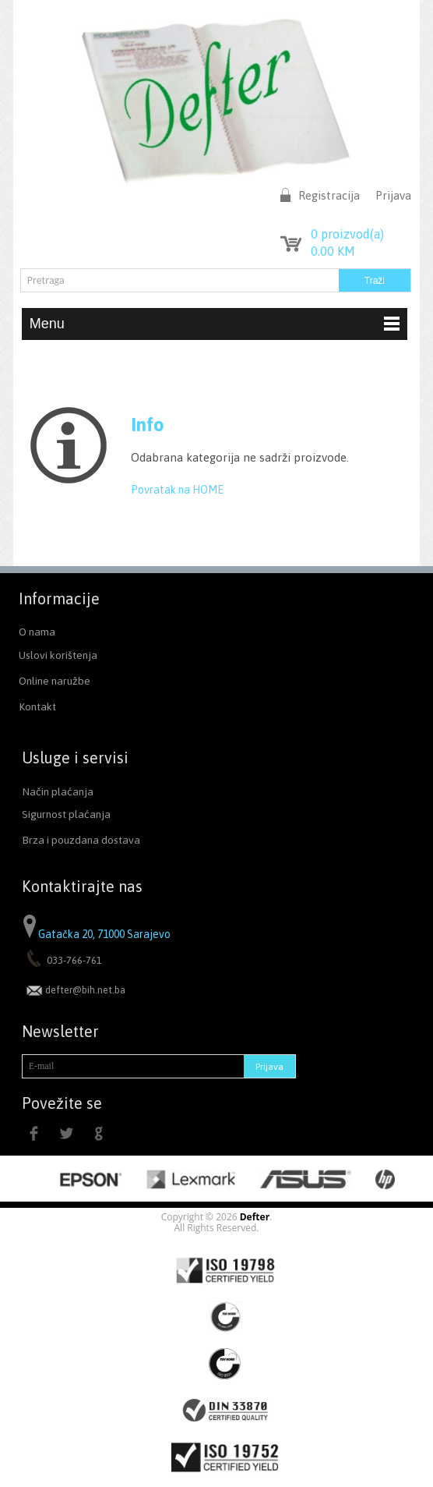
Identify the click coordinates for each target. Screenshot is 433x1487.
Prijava (393, 195)
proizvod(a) (347, 234)
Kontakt (37, 706)
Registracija (329, 195)
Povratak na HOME (177, 489)
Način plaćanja (57, 791)
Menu (215, 323)
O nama (37, 631)
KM (333, 251)
